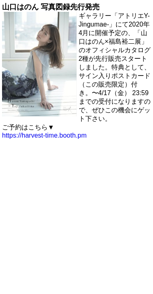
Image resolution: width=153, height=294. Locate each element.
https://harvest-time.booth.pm (44, 135)
